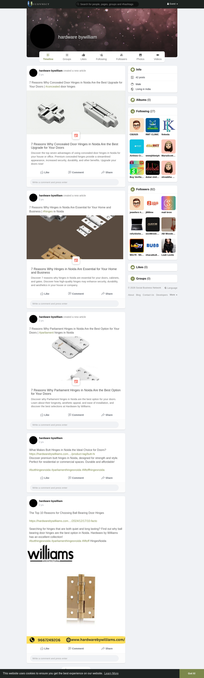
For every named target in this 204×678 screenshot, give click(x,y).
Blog (138, 295)
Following (142, 111)
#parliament (46, 332)
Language (170, 288)
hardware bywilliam (77, 37)
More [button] (173, 294)
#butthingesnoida (40, 469)
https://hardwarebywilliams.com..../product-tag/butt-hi (62, 453)
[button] (107, 4)
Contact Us (148, 295)
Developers (162, 295)
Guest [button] (172, 3)
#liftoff (85, 540)
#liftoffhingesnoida (93, 469)
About (131, 295)
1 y (40, 74)
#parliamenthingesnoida (66, 469)
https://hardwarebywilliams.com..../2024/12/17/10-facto (63, 520)
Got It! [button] (191, 673)
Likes (139, 267)
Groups (141, 278)
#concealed (53, 86)
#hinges (48, 211)
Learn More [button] (111, 673)
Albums (141, 100)
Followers (142, 189)
